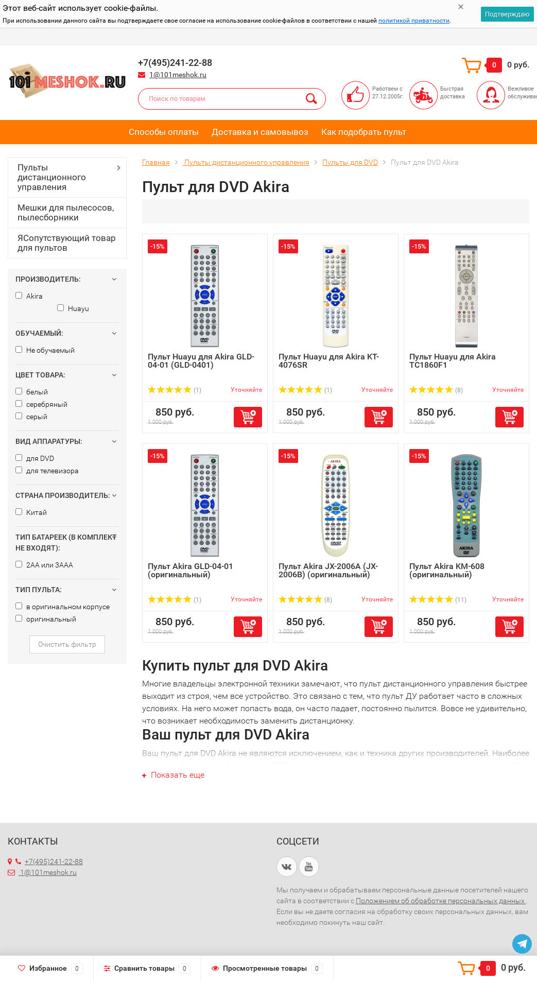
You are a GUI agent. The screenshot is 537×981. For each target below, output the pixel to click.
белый (31, 392)
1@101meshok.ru (177, 75)
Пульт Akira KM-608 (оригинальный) (446, 570)
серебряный (41, 404)
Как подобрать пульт (363, 132)
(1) (174, 390)
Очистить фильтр (67, 644)
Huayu (73, 308)
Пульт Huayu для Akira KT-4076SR (329, 361)
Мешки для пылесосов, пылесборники (66, 212)
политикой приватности (413, 20)
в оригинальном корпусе (62, 607)
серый (31, 416)
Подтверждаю (507, 14)
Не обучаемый (45, 350)
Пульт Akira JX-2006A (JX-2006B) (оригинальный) (328, 570)
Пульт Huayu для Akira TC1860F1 (452, 361)
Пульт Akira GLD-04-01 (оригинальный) (190, 570)
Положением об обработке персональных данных (441, 901)
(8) (436, 390)
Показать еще (173, 775)
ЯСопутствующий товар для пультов (67, 243)
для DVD (34, 458)
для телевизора (47, 471)
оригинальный (45, 619)
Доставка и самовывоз (260, 132)
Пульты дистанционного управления (52, 177)
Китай (31, 512)
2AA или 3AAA (44, 565)
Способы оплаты (164, 132)
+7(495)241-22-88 (49, 861)
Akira (29, 296)
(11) (437, 600)
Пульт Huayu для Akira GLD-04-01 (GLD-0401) (201, 361)
